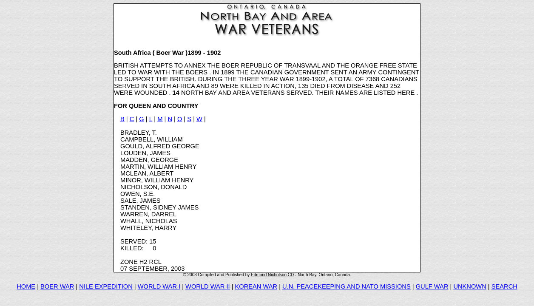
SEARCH (504, 286)
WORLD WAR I (159, 286)
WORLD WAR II (207, 286)
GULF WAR (432, 286)
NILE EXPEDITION (105, 286)
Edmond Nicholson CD (272, 274)
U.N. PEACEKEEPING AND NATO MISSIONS (346, 286)
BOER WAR (57, 286)
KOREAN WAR (256, 286)
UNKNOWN (469, 286)
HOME (26, 286)
